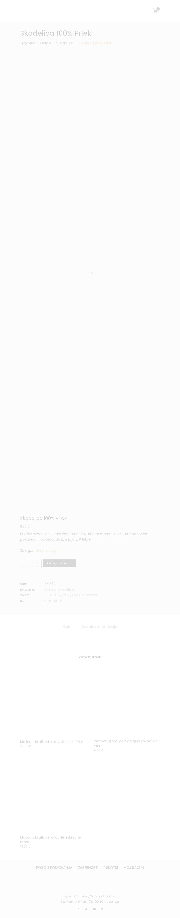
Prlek (76, 595)
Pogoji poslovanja (54, 867)
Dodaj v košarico (59, 563)
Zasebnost (88, 867)
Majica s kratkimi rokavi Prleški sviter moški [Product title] (51, 839)
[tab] (67, 626)
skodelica (90, 595)
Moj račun (134, 867)
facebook (78, 909)
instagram (102, 909)
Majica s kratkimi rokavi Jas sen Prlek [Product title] (52, 741)
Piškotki (110, 867)
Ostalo (50, 589)
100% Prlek (52, 595)
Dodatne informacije (99, 626)
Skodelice (66, 589)
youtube (94, 909)
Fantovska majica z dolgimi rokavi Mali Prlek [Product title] (126, 743)
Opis (67, 626)
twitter (86, 909)
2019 (66, 595)
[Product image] (53, 701)
